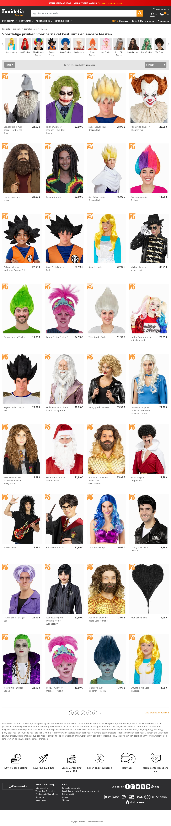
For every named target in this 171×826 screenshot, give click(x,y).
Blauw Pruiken (65, 52)
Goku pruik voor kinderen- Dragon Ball (14, 269)
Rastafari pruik (53, 197)
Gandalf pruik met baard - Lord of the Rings (13, 129)
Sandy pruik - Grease (99, 407)
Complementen (31, 29)
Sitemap (65, 800)
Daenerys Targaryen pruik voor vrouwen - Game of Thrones (141, 410)
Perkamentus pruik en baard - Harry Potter (57, 409)
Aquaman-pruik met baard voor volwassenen (98, 480)
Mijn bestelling (42, 788)
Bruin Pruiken (132, 52)
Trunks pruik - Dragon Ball (14, 619)
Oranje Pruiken (92, 53)
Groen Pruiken (146, 52)
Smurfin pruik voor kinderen (140, 689)
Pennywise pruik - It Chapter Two (140, 128)
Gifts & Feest (61, 20)
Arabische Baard (139, 617)
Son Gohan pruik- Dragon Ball (97, 198)
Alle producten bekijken (157, 712)
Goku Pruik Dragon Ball (55, 269)
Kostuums (25, 20)
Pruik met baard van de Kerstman (56, 479)
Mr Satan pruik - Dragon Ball (139, 479)
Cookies (65, 797)
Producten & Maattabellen (47, 794)
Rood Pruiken (25, 52)
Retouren (40, 797)
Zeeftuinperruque (97, 547)
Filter (8, 64)
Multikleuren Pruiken (38, 53)
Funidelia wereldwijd (71, 788)
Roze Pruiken (106, 52)
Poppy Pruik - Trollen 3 (57, 337)
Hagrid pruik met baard (12, 198)
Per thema (8, 20)
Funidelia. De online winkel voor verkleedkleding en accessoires (12, 13)
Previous (2, 44)
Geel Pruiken (11, 52)
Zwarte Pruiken (52, 53)
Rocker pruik (10, 547)
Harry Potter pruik (55, 547)
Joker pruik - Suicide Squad (13, 689)
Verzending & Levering (45, 791)
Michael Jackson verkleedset (138, 269)
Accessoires (43, 20)
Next (168, 44)
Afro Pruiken (160, 52)
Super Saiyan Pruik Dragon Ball (98, 128)
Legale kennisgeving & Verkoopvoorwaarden (81, 791)
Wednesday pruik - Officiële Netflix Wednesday (55, 620)
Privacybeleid (68, 794)
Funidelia (6, 29)
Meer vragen (41, 800)
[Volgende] (100, 712)
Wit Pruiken (79, 52)
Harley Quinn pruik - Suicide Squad (141, 339)
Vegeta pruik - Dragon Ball (14, 409)
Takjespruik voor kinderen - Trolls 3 (97, 689)
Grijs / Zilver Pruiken (119, 53)
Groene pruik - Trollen (14, 337)
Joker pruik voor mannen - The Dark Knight (55, 129)
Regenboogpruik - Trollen (139, 198)
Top (114, 20)
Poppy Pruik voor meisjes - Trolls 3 (54, 689)
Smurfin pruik (95, 267)
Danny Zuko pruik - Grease (140, 549)
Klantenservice (18, 786)
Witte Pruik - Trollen (98, 337)
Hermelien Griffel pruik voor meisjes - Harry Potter (13, 480)
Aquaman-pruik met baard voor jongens (98, 619)
